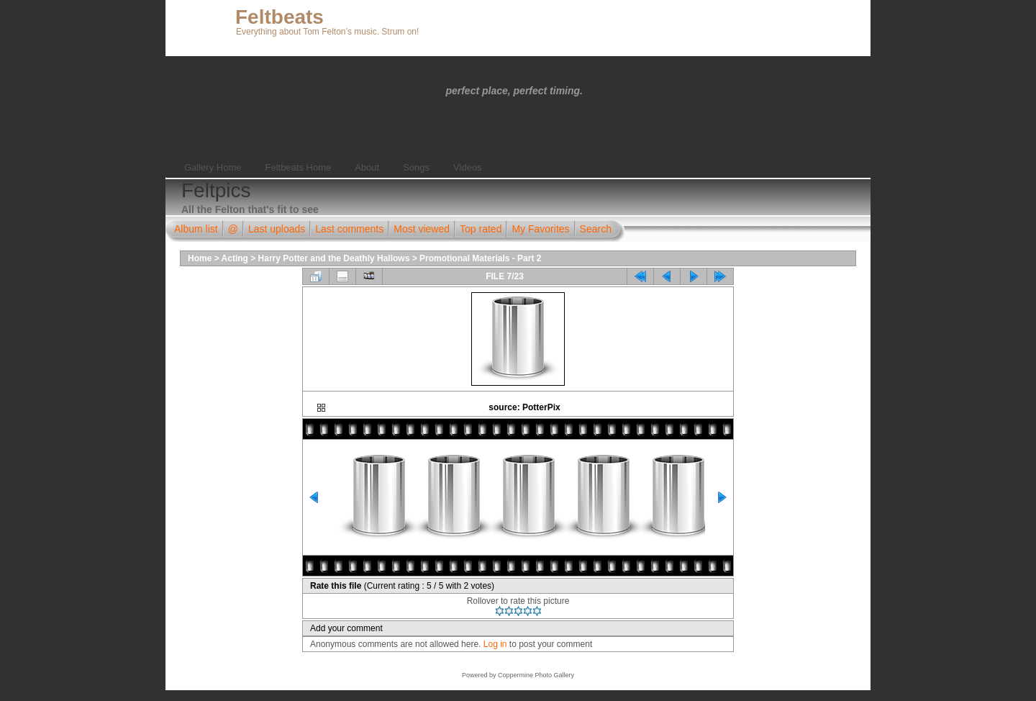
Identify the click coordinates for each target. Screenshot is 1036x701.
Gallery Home (212, 167)
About (367, 167)
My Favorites (540, 229)
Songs (416, 167)
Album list (196, 229)
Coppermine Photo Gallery (536, 675)
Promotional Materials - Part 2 (480, 258)
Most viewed (422, 229)
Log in (495, 644)
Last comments (349, 229)
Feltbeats (279, 17)
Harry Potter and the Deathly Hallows (334, 258)
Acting (235, 258)
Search (596, 229)
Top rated (480, 229)
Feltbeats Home (298, 167)
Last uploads (276, 229)
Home (200, 258)
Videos (467, 167)
